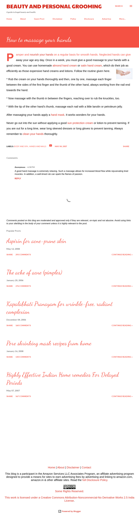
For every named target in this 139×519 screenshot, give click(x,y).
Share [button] (126, 146)
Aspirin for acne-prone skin (36, 240)
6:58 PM (31, 167)
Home (9, 19)
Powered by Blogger (69, 511)
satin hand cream (91, 65)
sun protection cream (80, 122)
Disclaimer (57, 19)
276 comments (23, 286)
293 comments (23, 254)
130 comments (23, 357)
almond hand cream (65, 65)
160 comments (23, 325)
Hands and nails (37, 146)
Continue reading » (122, 254)
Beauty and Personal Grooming (54, 6)
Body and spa (21, 146)
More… (122, 19)
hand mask (57, 114)
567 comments (23, 396)
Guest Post (39, 19)
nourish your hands (41, 54)
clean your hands (33, 133)
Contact (86, 467)
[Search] (119, 6)
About (23, 19)
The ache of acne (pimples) (34, 272)
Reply (18, 178)
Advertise (106, 19)
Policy (73, 19)
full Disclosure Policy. (95, 480)
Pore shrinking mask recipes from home (48, 343)
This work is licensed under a (69, 493)
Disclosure (89, 19)
